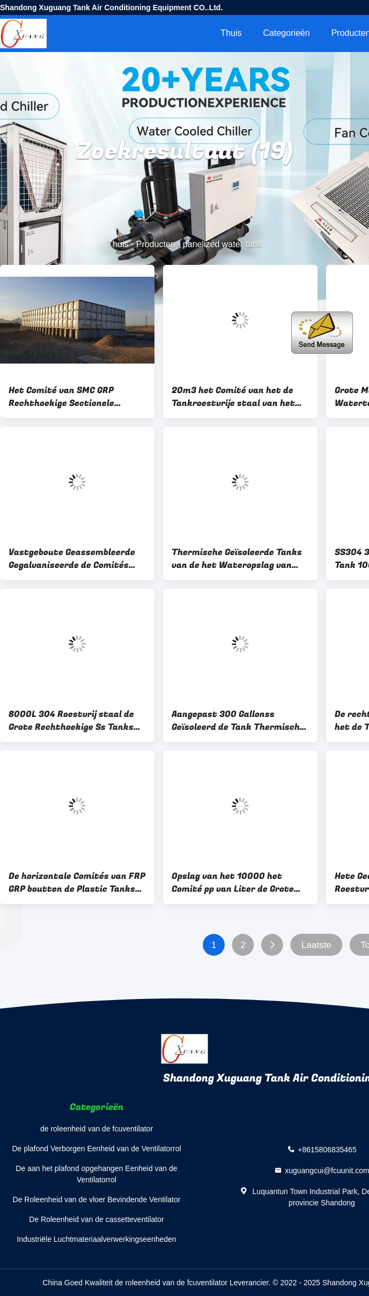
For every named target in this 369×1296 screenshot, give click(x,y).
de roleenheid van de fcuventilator (96, 1128)
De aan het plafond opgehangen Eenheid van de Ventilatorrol (96, 1174)
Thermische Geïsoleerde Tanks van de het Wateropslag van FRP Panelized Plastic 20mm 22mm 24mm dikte (237, 559)
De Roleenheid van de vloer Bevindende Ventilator (97, 1199)
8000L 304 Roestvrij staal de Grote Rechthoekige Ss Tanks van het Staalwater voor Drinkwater (71, 721)
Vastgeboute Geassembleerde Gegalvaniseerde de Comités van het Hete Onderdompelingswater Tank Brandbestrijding (72, 559)
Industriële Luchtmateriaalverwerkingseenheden (96, 1239)
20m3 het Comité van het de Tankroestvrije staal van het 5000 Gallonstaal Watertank (234, 397)
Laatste (316, 945)
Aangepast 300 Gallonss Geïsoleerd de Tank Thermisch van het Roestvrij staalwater (236, 721)
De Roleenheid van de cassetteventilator (96, 1219)
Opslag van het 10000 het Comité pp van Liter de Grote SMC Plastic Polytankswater (233, 882)
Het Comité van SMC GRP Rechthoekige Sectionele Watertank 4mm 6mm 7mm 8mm (68, 397)
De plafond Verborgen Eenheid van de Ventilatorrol (96, 1148)
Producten (155, 244)
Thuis (230, 33)
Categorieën (286, 33)
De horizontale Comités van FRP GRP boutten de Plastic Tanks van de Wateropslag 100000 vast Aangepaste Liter (77, 882)
